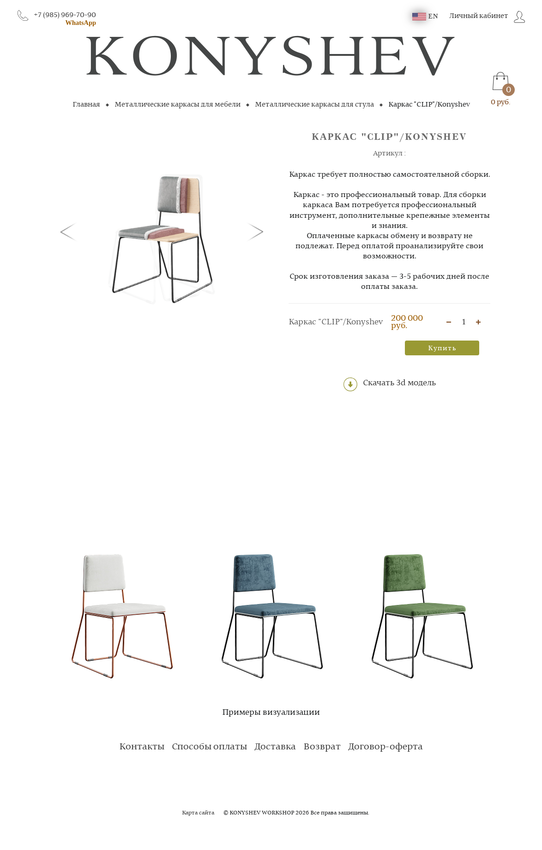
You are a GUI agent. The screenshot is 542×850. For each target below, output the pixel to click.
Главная (86, 105)
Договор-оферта (385, 747)
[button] (70, 231)
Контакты (141, 747)
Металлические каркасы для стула (314, 105)
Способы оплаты (209, 747)
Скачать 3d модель (389, 384)
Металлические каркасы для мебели (177, 105)
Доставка (275, 747)
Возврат (322, 747)
